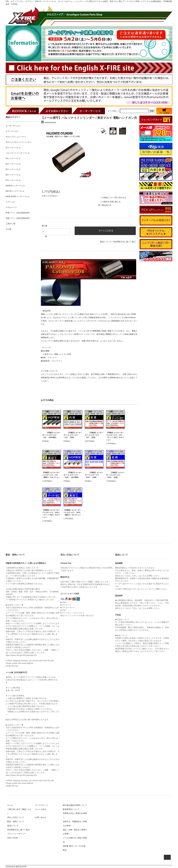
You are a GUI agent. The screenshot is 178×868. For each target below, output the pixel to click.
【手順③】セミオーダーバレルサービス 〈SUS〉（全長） (115, 475)
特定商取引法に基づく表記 (124, 242)
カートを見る (40, 809)
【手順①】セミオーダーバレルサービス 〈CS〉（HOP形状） (51, 435)
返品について (105, 242)
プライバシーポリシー (16, 834)
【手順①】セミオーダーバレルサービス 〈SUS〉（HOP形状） (73, 475)
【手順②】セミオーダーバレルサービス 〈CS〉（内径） (73, 435)
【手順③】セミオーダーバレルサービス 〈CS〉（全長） (94, 435)
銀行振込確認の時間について (75, 805)
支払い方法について (15, 817)
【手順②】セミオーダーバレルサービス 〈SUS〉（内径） (94, 475)
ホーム (10, 805)
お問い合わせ (40, 817)
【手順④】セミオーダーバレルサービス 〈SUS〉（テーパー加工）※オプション (51, 513)
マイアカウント (41, 805)
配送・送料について (15, 821)
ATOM (15, 838)
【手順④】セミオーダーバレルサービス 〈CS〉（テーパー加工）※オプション (115, 436)
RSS (9, 838)
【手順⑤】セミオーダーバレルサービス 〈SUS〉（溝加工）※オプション (73, 512)
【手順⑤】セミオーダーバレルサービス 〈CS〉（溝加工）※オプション (51, 475)
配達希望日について (71, 809)
